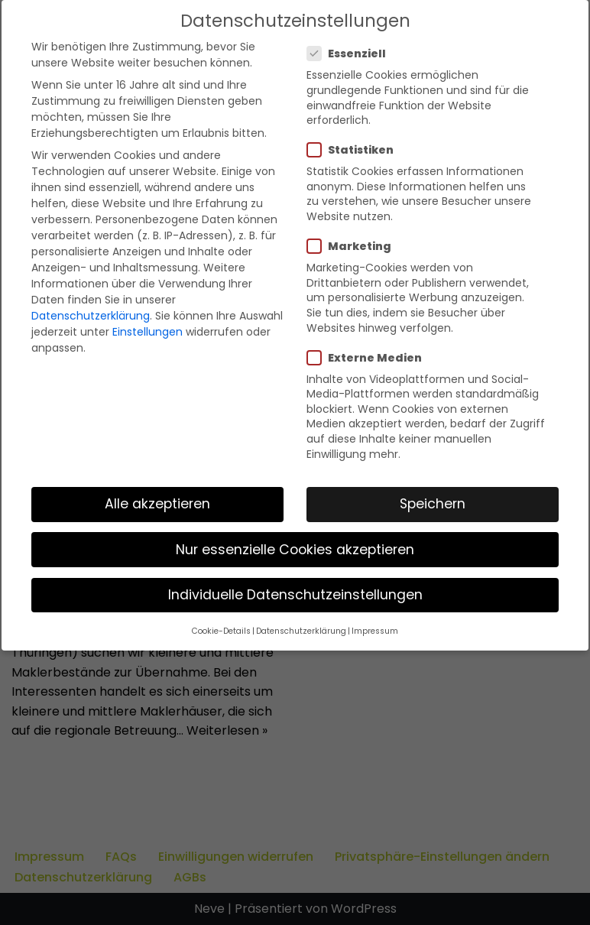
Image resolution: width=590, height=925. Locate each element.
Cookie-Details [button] (221, 631)
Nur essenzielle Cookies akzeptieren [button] (295, 549)
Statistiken (355, 149)
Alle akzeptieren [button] (157, 504)
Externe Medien (369, 357)
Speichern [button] (432, 504)
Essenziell (351, 53)
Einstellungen (147, 331)
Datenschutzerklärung (90, 315)
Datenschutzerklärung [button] (301, 631)
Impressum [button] (375, 631)
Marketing (353, 246)
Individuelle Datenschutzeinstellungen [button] (295, 595)
